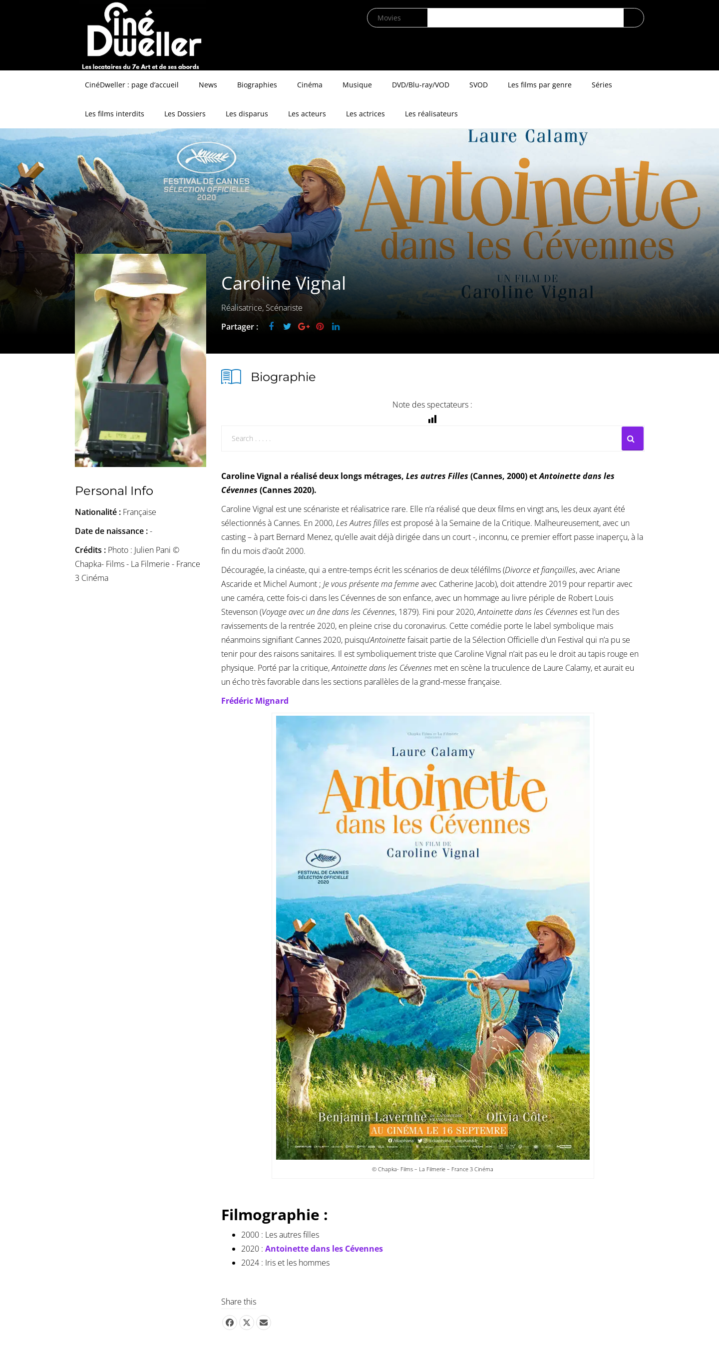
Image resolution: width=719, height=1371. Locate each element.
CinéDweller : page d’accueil (132, 84)
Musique (357, 84)
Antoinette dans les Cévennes (324, 1248)
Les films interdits (114, 113)
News (208, 84)
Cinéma (310, 84)
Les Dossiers (185, 113)
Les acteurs (307, 113)
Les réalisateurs (431, 113)
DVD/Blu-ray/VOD (420, 84)
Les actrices (365, 113)
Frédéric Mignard (255, 700)
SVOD (478, 84)
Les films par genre (540, 84)
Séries (602, 84)
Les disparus (247, 113)
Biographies (257, 84)
